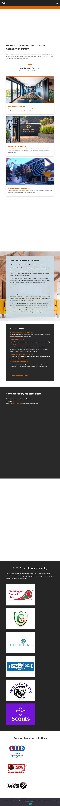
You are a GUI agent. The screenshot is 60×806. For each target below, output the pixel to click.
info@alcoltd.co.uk (17, 403)
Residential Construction (16, 106)
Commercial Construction (17, 146)
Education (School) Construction (19, 188)
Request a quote (30, 7)
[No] (58, 802)
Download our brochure (19, 375)
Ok (30, 803)
